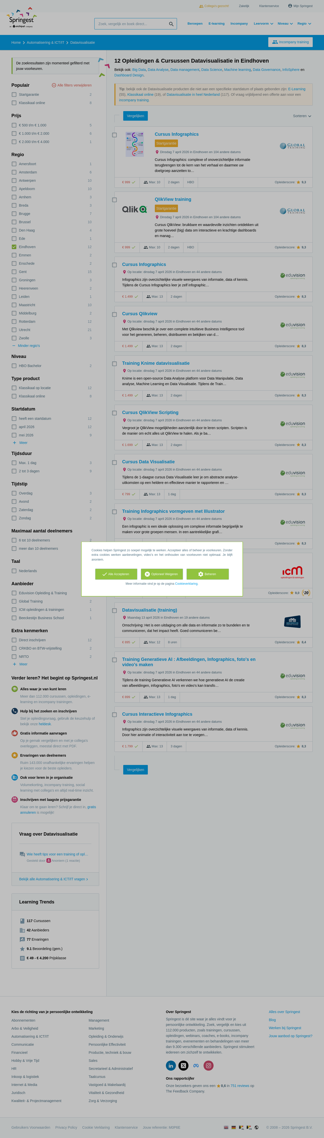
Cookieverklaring (186, 583)
